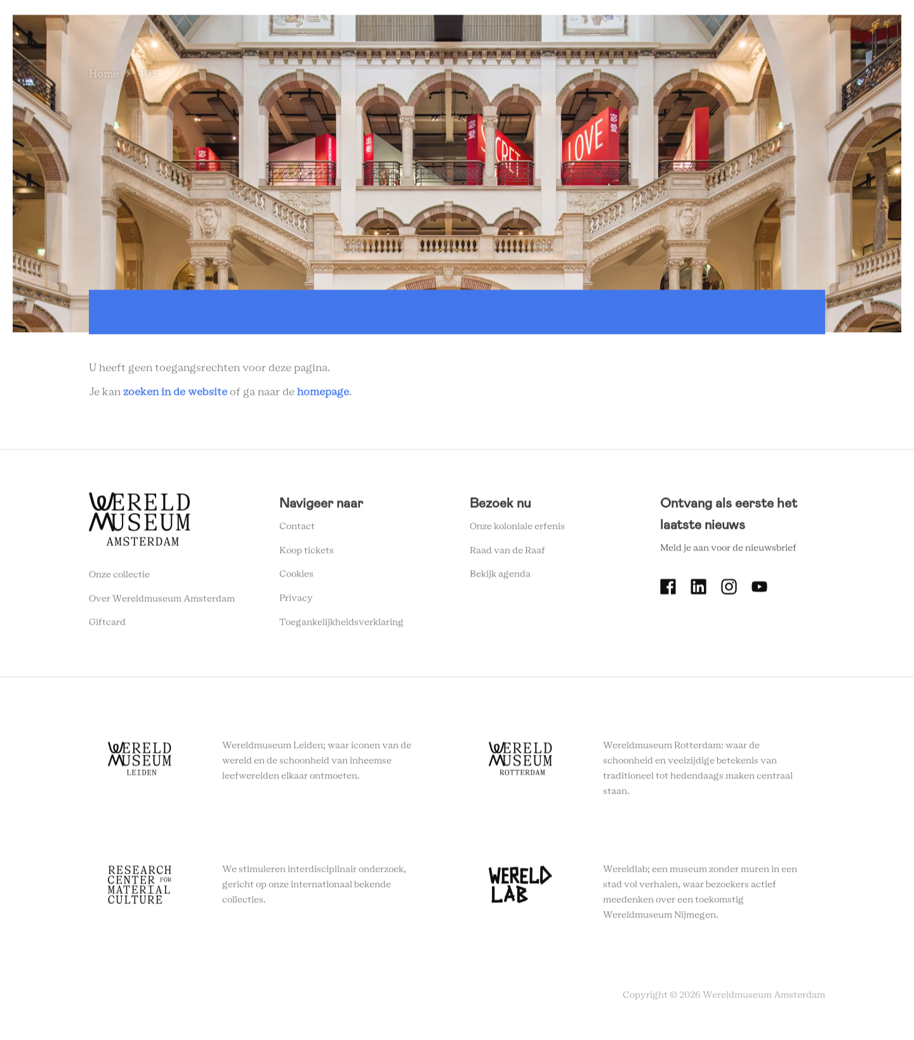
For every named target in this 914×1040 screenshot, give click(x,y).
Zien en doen (381, 8)
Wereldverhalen (546, 8)
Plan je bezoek (460, 8)
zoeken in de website (175, 394)
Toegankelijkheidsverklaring (341, 624)
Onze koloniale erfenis (517, 528)
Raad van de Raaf (507, 553)
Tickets (682, 8)
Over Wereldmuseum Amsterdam (162, 601)
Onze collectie (119, 577)
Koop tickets (306, 553)
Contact (297, 528)
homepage (323, 394)
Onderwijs (623, 8)
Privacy (296, 600)
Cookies (296, 576)
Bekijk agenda (500, 576)
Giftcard (107, 624)
